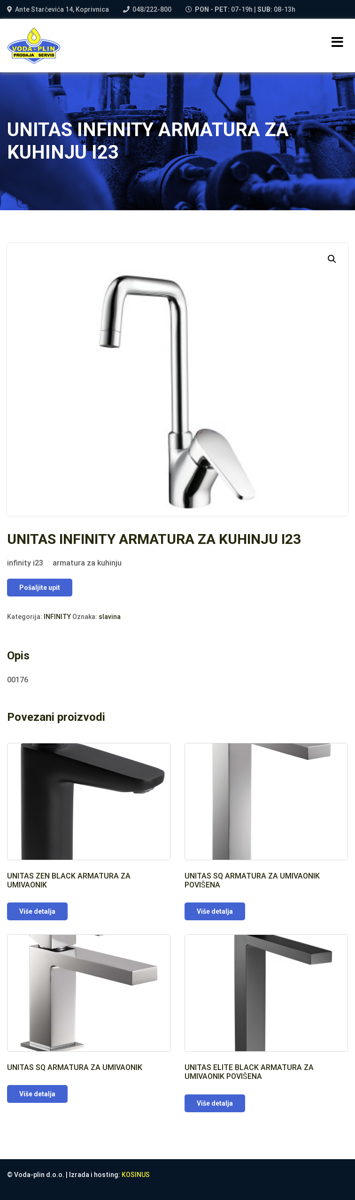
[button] (332, 259)
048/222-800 (151, 9)
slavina (110, 616)
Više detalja (37, 911)
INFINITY (57, 616)
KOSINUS (136, 1174)
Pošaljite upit (39, 587)
